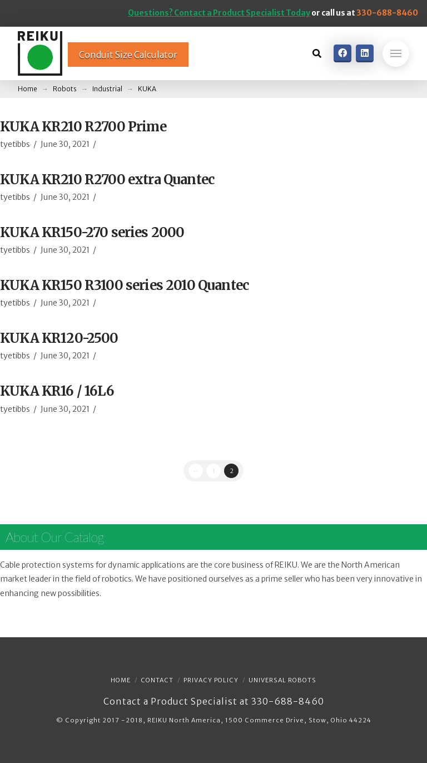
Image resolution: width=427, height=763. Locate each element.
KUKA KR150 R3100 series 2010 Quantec (124, 285)
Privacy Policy (211, 680)
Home (121, 680)
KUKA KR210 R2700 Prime (83, 127)
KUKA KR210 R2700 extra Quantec (107, 179)
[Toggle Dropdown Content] (317, 53)
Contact (157, 680)
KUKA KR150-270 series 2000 (92, 232)
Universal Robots (282, 680)
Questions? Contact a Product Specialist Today (219, 13)
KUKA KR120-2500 (59, 338)
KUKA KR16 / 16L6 (57, 391)
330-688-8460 (387, 13)
